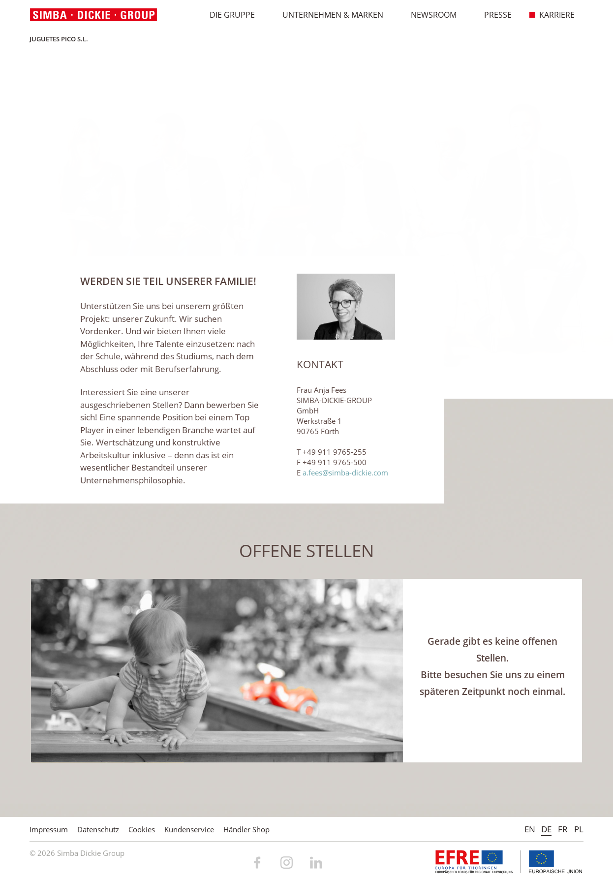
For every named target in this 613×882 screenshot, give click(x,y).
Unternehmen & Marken (327, 14)
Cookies (141, 829)
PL (578, 829)
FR (563, 829)
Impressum (49, 829)
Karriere (552, 14)
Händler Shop (246, 829)
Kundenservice (189, 829)
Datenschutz (98, 829)
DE (546, 829)
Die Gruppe (227, 14)
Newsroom (428, 14)
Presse (493, 14)
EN (529, 829)
